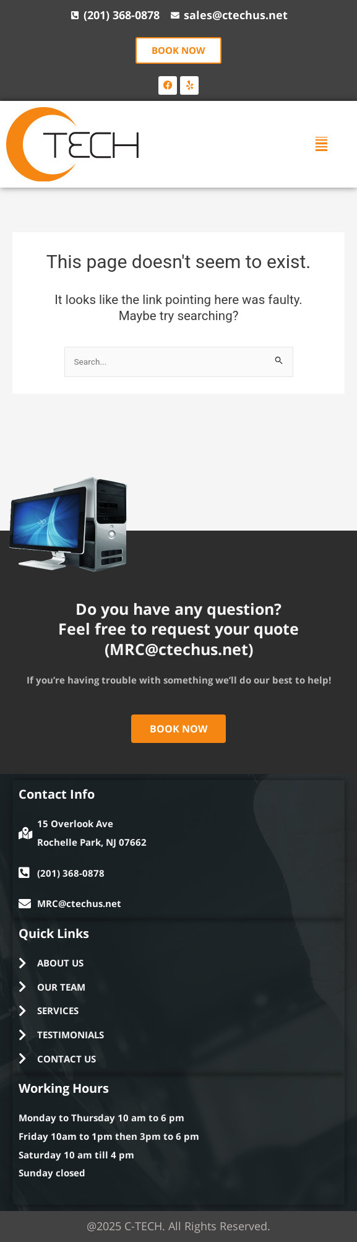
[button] (321, 144)
